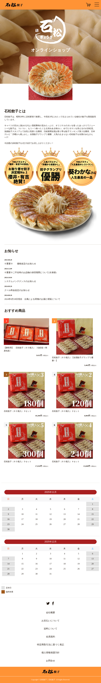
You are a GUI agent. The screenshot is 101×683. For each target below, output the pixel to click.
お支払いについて (50, 620)
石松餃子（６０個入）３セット (17, 411)
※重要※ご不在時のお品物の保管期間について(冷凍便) (30, 272)
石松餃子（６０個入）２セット (65, 411)
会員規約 (50, 636)
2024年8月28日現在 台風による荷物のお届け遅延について (32, 299)
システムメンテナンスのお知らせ (20, 281)
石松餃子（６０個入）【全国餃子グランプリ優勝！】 (72, 359)
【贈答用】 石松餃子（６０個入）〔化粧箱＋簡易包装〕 (25, 349)
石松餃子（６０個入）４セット (65, 462)
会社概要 (50, 612)
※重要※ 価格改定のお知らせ (20, 264)
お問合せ (50, 660)
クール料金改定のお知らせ (17, 290)
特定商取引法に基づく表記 (50, 644)
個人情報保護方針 (50, 652)
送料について (50, 628)
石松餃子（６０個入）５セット (17, 462)
